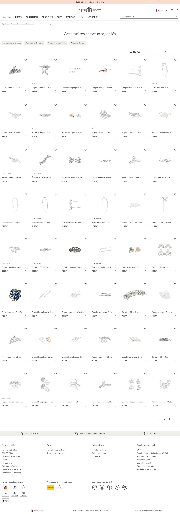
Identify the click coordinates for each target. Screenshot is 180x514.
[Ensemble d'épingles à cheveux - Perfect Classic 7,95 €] (75, 345)
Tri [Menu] (165, 52)
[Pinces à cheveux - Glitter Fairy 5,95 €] (135, 255)
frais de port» (85, 510)
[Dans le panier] (25, 91)
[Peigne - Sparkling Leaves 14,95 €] (15, 255)
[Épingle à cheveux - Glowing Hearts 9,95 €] (135, 76)
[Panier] (177, 10)
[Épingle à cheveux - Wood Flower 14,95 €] (105, 76)
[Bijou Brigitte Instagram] (102, 487)
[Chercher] (177, 16)
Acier (59, 17)
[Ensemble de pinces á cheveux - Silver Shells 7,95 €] (135, 390)
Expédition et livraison (11, 456)
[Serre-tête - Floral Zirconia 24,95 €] (165, 76)
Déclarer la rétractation (146, 466)
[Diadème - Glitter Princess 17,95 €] (105, 166)
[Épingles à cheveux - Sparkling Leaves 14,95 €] (45, 166)
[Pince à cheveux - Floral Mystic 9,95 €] (15, 76)
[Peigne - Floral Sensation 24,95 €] (105, 121)
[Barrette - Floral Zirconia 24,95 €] (45, 255)
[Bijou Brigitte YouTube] (124, 487)
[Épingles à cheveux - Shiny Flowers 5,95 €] (135, 345)
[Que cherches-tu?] (149, 16)
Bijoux (18, 17)
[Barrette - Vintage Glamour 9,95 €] (75, 255)
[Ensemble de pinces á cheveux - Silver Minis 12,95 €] (75, 166)
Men (81, 17)
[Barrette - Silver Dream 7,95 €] (135, 300)
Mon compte (7, 463)
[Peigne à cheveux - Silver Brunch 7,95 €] (105, 345)
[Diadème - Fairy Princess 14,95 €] (165, 166)
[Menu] (135, 52)
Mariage (70, 17)
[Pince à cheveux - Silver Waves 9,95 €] (15, 345)
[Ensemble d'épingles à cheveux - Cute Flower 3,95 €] (75, 76)
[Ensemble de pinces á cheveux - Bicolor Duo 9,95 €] (45, 345)
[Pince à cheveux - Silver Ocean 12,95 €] (75, 390)
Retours (5, 459)
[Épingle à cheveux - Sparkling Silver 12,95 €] (75, 211)
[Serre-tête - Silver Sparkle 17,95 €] (105, 211)
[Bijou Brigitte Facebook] (109, 487)
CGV (139, 450)
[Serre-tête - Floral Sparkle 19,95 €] (45, 211)
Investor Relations (99, 450)
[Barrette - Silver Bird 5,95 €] (165, 345)
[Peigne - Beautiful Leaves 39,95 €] (15, 166)
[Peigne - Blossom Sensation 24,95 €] (15, 390)
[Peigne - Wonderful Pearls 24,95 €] (135, 211)
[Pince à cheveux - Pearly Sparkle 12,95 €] (135, 166)
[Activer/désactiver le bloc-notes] (25, 60)
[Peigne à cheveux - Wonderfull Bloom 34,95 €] (75, 300)
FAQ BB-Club (7, 453)
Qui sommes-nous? (99, 453)
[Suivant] (175, 419)
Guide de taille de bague (11, 469)
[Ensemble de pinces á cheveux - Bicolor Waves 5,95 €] (75, 121)
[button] (166, 10)
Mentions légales (144, 459)
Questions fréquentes (10, 466)
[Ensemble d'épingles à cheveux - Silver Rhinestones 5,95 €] (45, 300)
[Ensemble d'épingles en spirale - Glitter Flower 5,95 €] (165, 255)
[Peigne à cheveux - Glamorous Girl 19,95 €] (135, 121)
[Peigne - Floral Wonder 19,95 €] (15, 121)
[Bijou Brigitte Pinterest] (117, 487)
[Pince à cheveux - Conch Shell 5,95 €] (165, 300)
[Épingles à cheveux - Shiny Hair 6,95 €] (105, 300)
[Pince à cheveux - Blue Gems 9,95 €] (15, 300)
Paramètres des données (147, 469)
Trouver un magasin (55, 453)
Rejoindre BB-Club (9, 450)
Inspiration (92, 17)
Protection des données (146, 456)
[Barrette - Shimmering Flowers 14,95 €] (165, 121)
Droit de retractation (145, 463)
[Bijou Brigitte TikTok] (94, 487)
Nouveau (6, 17)
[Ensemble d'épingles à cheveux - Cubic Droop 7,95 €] (105, 255)
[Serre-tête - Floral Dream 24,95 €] (15, 211)
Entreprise (96, 456)
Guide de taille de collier (11, 472)
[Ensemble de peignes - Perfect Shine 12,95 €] (45, 390)
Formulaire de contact (55, 450)
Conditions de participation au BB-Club (152, 453)
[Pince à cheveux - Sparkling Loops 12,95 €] (105, 390)
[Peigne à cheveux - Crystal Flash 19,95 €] (45, 76)
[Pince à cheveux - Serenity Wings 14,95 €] (165, 211)
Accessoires (32, 17)
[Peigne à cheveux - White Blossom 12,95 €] (165, 390)
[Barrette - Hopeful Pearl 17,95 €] (45, 121)
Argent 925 (47, 17)
